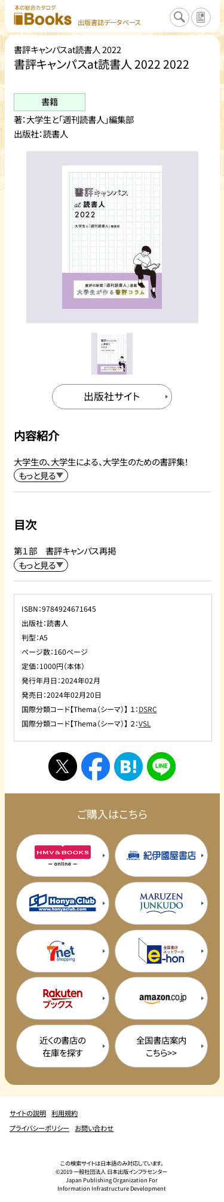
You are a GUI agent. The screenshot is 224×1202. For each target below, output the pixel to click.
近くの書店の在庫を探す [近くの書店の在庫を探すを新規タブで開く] (62, 1046)
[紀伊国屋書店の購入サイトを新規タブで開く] (161, 855)
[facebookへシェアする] (95, 766)
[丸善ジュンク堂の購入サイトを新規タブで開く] (161, 903)
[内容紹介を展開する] (41, 475)
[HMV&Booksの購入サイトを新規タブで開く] (62, 855)
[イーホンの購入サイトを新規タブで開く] (161, 951)
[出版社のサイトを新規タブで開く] (112, 396)
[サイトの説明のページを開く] (200, 17)
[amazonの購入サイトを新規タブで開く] (161, 998)
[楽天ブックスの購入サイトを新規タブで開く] (62, 998)
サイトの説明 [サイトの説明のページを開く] (28, 1113)
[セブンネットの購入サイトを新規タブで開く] (62, 951)
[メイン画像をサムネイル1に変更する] (112, 353)
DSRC (148, 709)
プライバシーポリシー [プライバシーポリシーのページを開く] (39, 1128)
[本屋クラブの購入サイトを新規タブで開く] (62, 903)
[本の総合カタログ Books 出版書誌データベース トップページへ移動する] (77, 16)
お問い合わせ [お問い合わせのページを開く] (94, 1128)
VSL (145, 723)
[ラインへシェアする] (161, 766)
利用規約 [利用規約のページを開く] (64, 1113)
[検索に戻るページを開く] (179, 17)
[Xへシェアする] (62, 766)
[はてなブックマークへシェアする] (128, 766)
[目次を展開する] (41, 565)
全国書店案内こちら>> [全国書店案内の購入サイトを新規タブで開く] (161, 1046)
